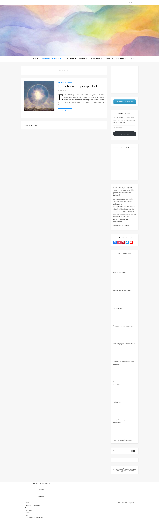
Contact (120, 59)
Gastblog (62, 82)
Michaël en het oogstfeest (122, 282)
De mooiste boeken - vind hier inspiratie (123, 355)
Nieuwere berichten (31, 125)
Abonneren (125, 134)
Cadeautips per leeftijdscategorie (124, 336)
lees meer (65, 110)
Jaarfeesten (72, 82)
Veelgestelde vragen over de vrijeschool (123, 413)
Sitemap (109, 59)
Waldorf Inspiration (75, 59)
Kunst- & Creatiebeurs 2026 (122, 432)
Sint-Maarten (120, 300)
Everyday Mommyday (51, 59)
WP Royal (40, 518)
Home (35, 59)
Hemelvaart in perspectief (77, 86)
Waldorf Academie (120, 265)
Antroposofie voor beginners (123, 318)
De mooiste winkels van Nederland (121, 375)
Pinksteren (120, 394)
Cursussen (95, 59)
